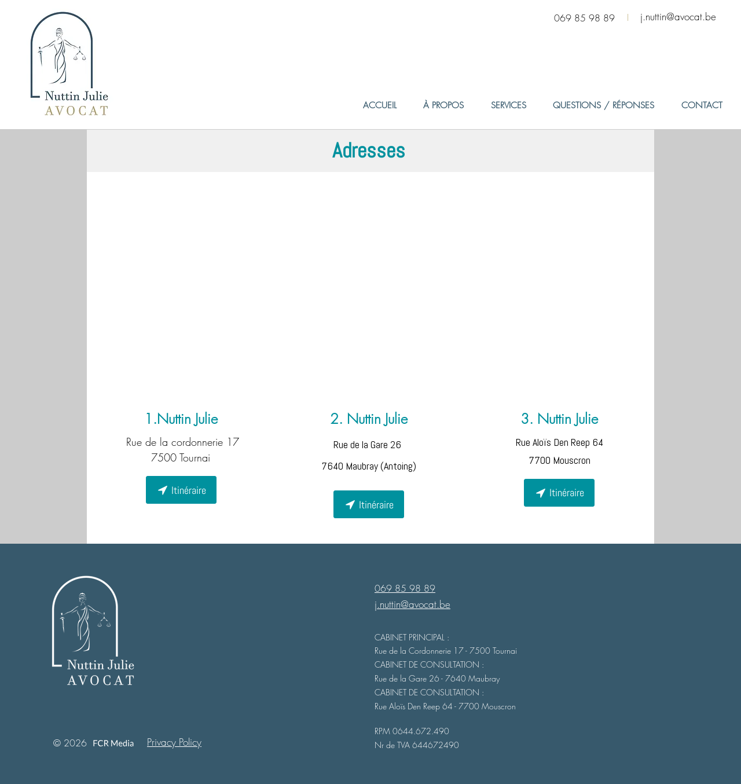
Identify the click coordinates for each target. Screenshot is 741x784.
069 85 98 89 (584, 18)
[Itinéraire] (181, 490)
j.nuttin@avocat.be (678, 16)
